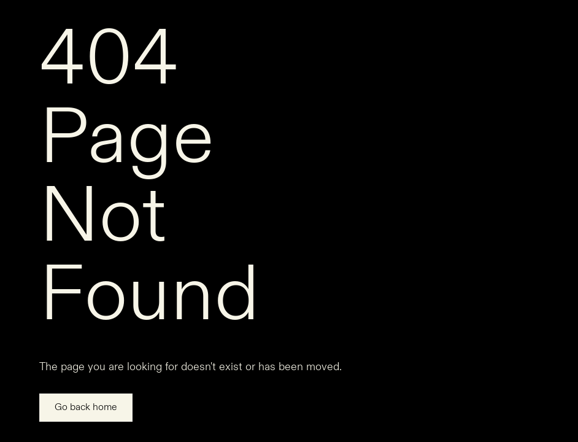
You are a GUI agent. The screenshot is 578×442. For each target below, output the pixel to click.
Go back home (86, 407)
